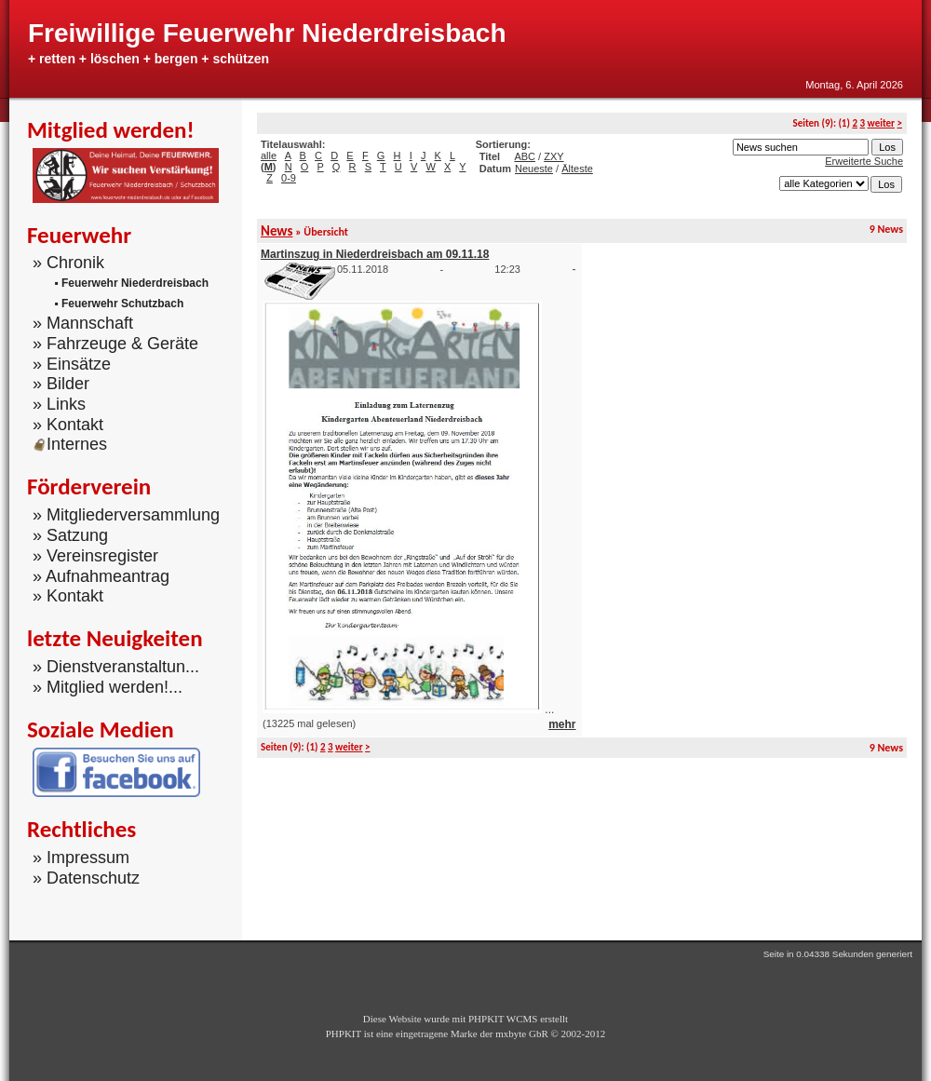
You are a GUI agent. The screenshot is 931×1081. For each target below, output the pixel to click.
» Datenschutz (86, 878)
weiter (881, 123)
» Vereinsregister (95, 556)
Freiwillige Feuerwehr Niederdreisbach (267, 33)
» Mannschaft (83, 323)
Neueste (534, 168)
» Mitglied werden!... (107, 687)
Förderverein (89, 486)
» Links (59, 404)
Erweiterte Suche (864, 161)
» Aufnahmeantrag (101, 575)
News (276, 231)
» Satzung (70, 535)
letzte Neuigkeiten (115, 638)
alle (269, 155)
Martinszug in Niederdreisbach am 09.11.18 (375, 254)
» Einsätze (72, 363)
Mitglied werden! (111, 129)
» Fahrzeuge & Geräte (115, 343)
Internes (70, 444)
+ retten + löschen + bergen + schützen (148, 58)
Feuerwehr (79, 235)
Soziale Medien (100, 729)
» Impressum (81, 857)
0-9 (288, 177)
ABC (524, 156)
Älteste (577, 168)
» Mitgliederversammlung (126, 515)
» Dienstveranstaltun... (116, 666)
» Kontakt (68, 424)
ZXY (553, 156)
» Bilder (61, 383)
